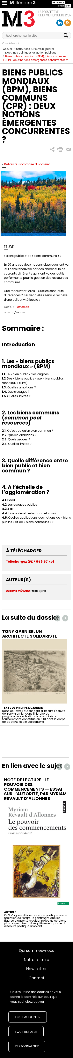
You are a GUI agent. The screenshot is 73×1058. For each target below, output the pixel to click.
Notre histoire (36, 959)
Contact (36, 978)
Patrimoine (22, 306)
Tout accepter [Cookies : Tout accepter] (27, 1017)
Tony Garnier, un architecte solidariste (29, 633)
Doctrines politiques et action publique (30, 53)
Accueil (7, 49)
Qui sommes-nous (36, 950)
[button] (52, 149)
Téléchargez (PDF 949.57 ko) (30, 561)
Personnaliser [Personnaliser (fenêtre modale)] (27, 1046)
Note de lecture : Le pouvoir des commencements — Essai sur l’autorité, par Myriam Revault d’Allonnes (35, 789)
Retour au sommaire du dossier (27, 164)
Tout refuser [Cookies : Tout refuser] (26, 1031)
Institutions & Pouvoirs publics (35, 49)
